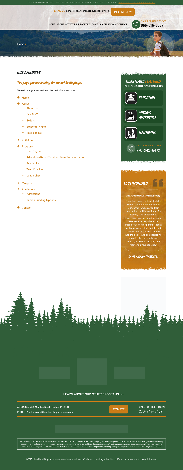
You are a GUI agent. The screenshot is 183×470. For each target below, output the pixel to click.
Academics (32, 163)
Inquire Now (123, 12)
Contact (122, 24)
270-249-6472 (148, 150)
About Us (32, 108)
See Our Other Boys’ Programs (136, 2)
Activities (71, 24)
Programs (84, 24)
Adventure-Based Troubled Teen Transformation (55, 157)
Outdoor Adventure (147, 116)
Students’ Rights (36, 126)
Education (147, 98)
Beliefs (30, 120)
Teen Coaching (35, 169)
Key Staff (32, 114)
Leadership (33, 175)
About (60, 24)
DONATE (119, 409)
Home (52, 24)
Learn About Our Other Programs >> (93, 394)
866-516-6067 (152, 25)
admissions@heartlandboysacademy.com (88, 10)
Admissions (109, 24)
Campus (96, 24)
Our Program (34, 151)
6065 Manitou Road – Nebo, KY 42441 (49, 407)
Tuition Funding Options (41, 200)
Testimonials (34, 132)
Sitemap (152, 459)
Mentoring (147, 133)
